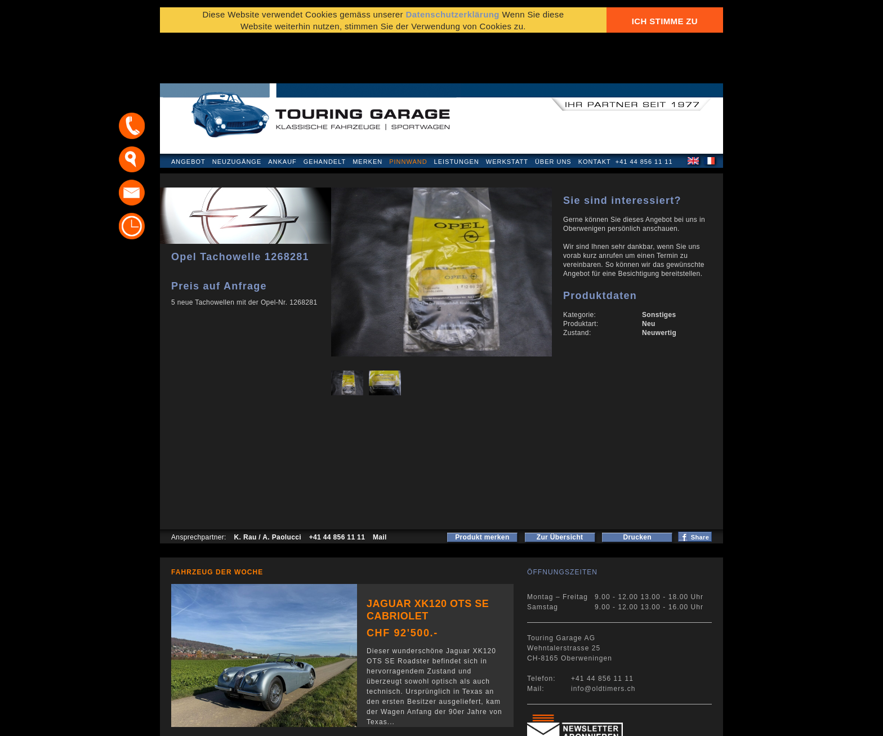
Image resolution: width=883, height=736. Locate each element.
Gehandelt (325, 114)
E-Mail (616, 722)
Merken (367, 114)
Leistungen (456, 114)
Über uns (553, 114)
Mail (380, 490)
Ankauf (282, 114)
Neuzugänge (237, 114)
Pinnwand (408, 114)
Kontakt (594, 114)
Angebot (188, 114)
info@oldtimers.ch (603, 642)
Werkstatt (507, 114)
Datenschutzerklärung (214, 722)
